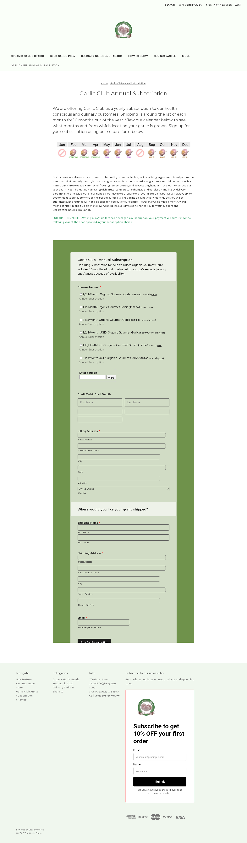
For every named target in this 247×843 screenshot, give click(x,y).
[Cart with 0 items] (237, 4)
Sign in (210, 4)
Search (170, 4)
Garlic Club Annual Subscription (35, 65)
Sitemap (21, 699)
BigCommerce (36, 829)
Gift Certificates (190, 4)
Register (226, 4)
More (186, 56)
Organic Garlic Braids (27, 56)
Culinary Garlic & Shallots (101, 56)
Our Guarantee (165, 56)
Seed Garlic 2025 (62, 56)
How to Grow (138, 56)
